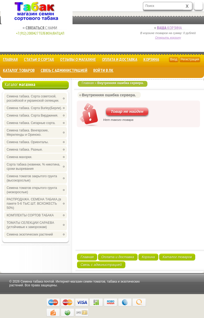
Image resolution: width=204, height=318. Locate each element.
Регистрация (190, 59)
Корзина (168, 27)
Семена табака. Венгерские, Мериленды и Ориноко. (28, 133)
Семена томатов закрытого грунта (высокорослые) (32, 178)
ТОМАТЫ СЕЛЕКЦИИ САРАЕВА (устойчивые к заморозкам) (30, 225)
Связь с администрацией (64, 70)
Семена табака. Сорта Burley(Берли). (34, 108)
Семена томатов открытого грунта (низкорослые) (32, 190)
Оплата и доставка (119, 59)
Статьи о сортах (39, 59)
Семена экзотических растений (30, 234)
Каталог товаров (19, 70)
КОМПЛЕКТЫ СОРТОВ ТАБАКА (30, 215)
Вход (173, 59)
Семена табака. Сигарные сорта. (31, 123)
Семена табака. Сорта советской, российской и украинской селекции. (33, 98)
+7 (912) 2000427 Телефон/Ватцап (40, 33)
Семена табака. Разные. (25, 149)
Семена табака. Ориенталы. (28, 142)
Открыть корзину (168, 37)
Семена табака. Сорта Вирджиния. (32, 115)
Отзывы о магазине (78, 59)
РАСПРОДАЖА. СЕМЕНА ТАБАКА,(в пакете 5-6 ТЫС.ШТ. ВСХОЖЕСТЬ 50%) (34, 203)
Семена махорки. (19, 157)
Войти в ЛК (103, 70)
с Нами (40, 27)
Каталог (20, 84)
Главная (10, 59)
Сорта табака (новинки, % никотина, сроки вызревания (33, 167)
